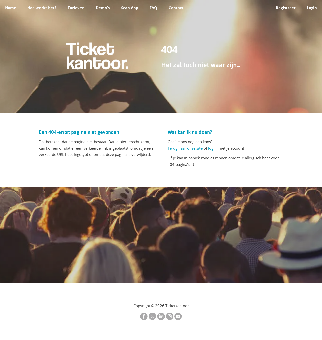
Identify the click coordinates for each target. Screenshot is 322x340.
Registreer (286, 7)
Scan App (129, 7)
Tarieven (76, 7)
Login (312, 7)
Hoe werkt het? (41, 7)
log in (213, 148)
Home (10, 7)
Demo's (103, 7)
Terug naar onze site (185, 148)
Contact (176, 7)
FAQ (153, 7)
